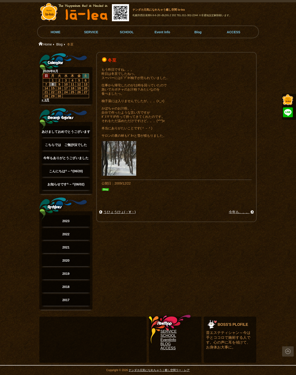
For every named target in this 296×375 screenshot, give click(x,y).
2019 (65, 273)
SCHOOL (127, 32)
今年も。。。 (239, 212)
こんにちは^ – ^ (66, 171)
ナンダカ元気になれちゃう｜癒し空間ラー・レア (159, 370)
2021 (65, 247)
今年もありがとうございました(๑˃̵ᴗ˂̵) (66, 160)
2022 (65, 234)
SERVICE (91, 32)
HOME (55, 32)
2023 (65, 221)
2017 (65, 300)
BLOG (165, 344)
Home (47, 44)
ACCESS (233, 32)
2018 (65, 287)
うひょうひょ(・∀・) (119, 212)
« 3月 (45, 100)
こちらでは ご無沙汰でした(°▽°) (66, 147)
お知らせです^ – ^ (65, 184)
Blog (197, 32)
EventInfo (168, 340)
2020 (65, 260)
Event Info (162, 32)
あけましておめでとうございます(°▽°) (66, 133)
